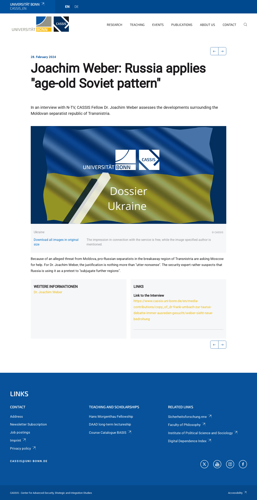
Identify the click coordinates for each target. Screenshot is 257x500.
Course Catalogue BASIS (110, 433)
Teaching (137, 24)
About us (207, 24)
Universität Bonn (27, 4)
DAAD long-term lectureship (110, 424)
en (67, 6)
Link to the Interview (149, 295)
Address (16, 416)
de (76, 6)
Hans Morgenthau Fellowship (111, 416)
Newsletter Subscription (28, 424)
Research (114, 24)
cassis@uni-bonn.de (29, 461)
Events (158, 24)
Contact (229, 24)
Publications (181, 24)
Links (139, 286)
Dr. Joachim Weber (48, 292)
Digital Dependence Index (190, 441)
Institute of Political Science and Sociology (203, 433)
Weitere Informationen (56, 286)
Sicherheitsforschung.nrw (190, 417)
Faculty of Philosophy (187, 425)
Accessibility (237, 492)
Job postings (20, 432)
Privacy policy (23, 448)
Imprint (18, 440)
